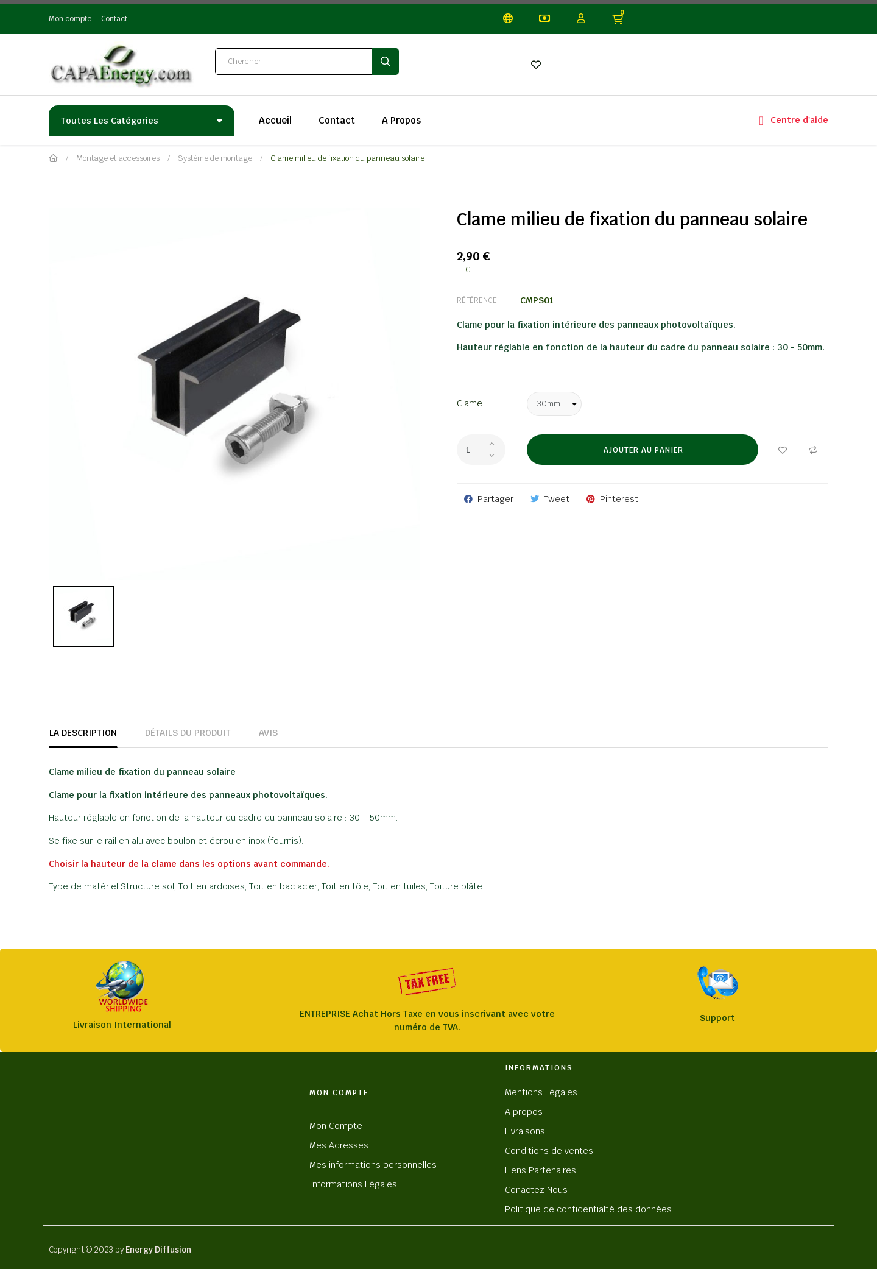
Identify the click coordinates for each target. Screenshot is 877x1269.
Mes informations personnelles (373, 1164)
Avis (268, 732)
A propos (524, 1111)
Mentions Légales (541, 1092)
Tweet (556, 498)
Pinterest (619, 498)
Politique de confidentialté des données (588, 1209)
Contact (114, 19)
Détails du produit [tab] (188, 732)
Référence (477, 300)
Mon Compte (335, 1125)
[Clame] (554, 404)
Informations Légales (353, 1184)
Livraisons (525, 1131)
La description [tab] (83, 732)
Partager (495, 498)
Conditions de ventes (549, 1150)
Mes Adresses (338, 1145)
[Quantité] (481, 449)
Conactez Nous (536, 1189)
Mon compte (70, 19)
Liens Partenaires (540, 1170)
